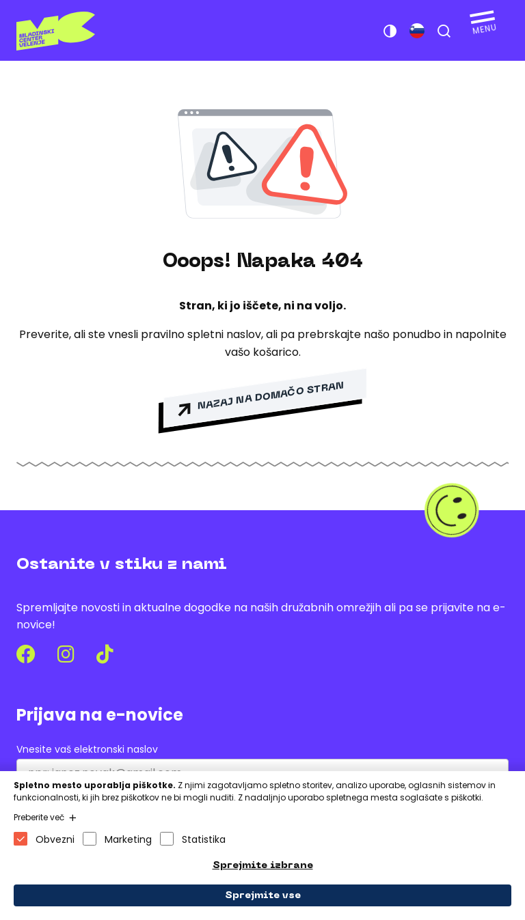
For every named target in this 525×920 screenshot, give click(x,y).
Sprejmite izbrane (263, 865)
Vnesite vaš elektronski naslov (87, 749)
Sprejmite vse (263, 895)
